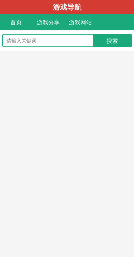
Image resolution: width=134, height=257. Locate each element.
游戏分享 (48, 22)
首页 (16, 22)
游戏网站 (80, 22)
